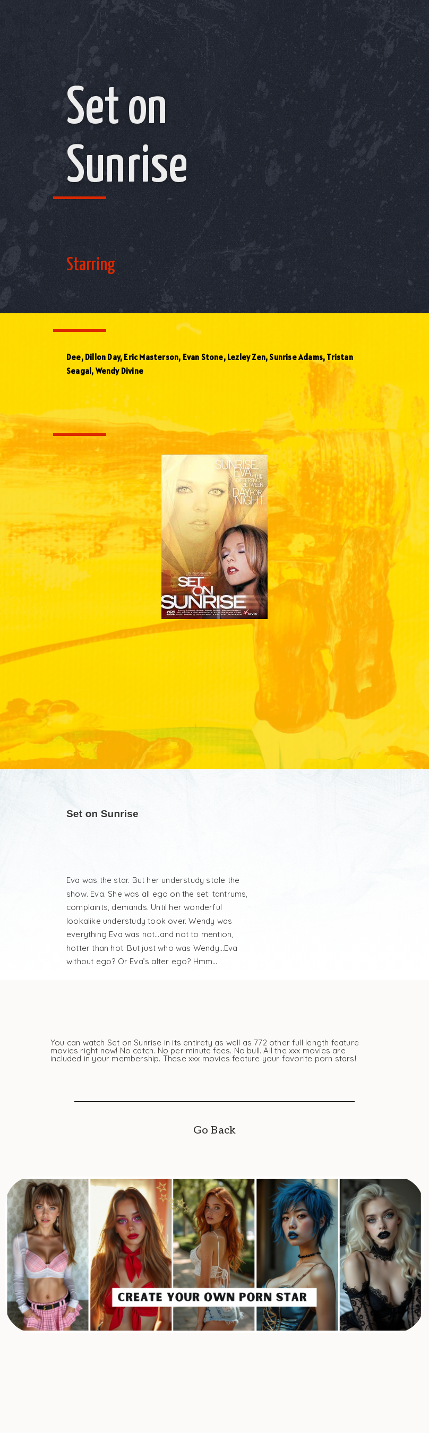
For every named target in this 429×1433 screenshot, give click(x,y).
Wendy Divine (119, 371)
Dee (73, 357)
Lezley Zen (246, 357)
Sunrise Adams (296, 357)
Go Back (214, 1130)
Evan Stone (203, 357)
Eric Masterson (151, 357)
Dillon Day (102, 357)
